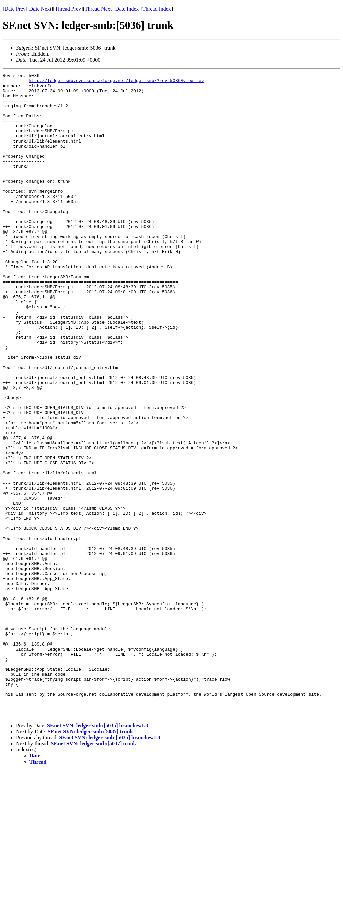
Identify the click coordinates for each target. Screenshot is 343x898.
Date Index (127, 9)
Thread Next (98, 9)
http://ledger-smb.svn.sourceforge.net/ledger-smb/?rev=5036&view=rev (116, 82)
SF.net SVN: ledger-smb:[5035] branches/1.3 (97, 853)
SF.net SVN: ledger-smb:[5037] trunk (90, 859)
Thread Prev (68, 9)
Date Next (40, 9)
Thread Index (156, 9)
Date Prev (15, 9)
